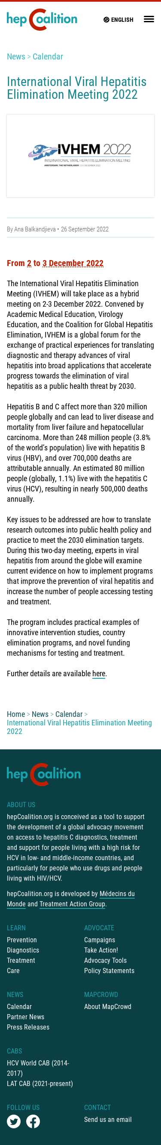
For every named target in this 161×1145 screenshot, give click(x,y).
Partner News (25, 1017)
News (16, 56)
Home (16, 714)
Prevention (22, 940)
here (98, 673)
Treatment (21, 960)
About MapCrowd (107, 1007)
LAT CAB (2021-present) (40, 1084)
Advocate (99, 928)
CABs (14, 1051)
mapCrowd (101, 995)
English (118, 20)
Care (13, 971)
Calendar (48, 56)
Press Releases (28, 1027)
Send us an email (108, 1119)
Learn (16, 928)
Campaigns (99, 940)
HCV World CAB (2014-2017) (38, 1068)
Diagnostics (23, 950)
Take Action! (101, 950)
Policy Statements (109, 971)
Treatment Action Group (72, 904)
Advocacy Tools (105, 960)
